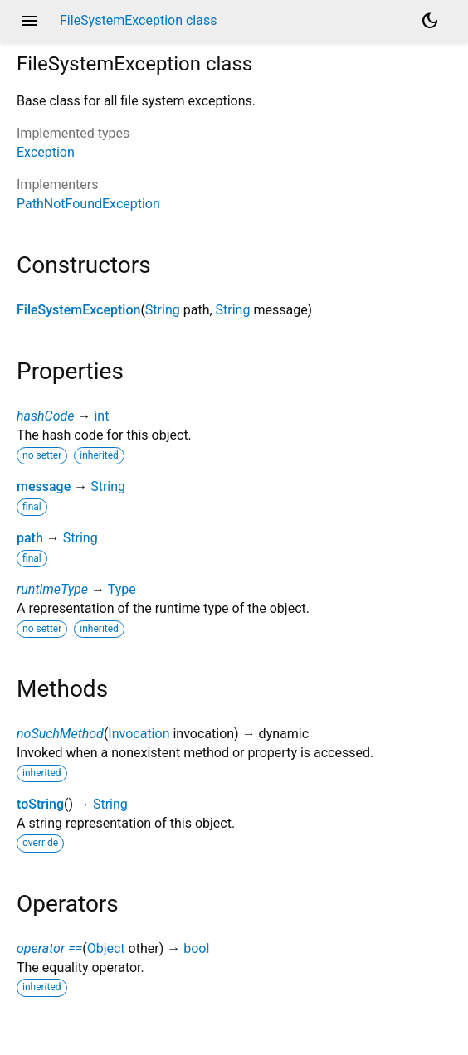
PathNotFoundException (88, 203)
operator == (49, 948)
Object (106, 948)
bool (196, 948)
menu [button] (30, 21)
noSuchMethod (60, 733)
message (44, 486)
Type (122, 589)
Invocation (138, 733)
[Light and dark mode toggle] (430, 20)
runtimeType (52, 589)
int (101, 416)
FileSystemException (78, 310)
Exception (46, 152)
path (30, 538)
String (162, 310)
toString (40, 804)
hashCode (45, 416)
